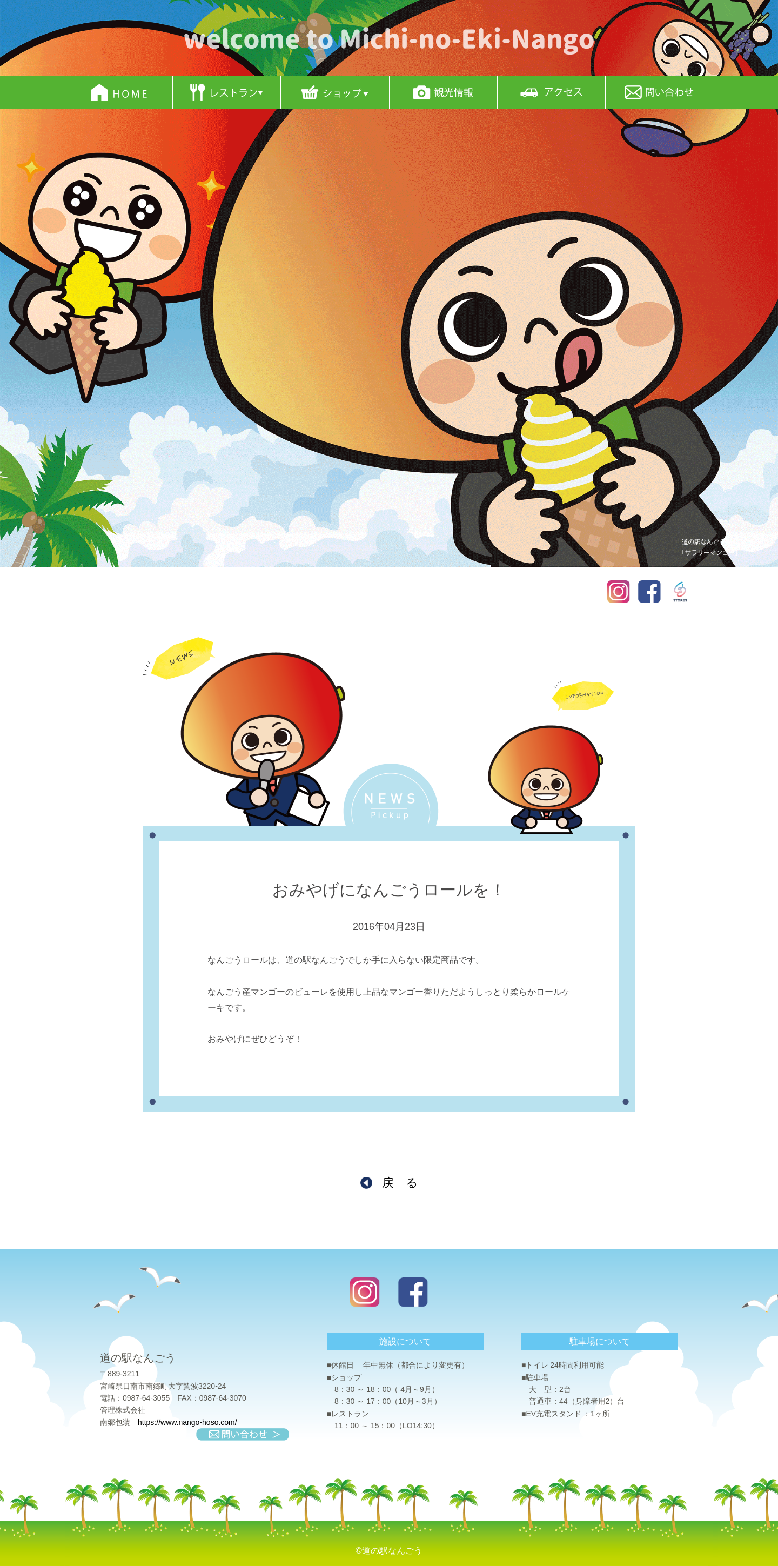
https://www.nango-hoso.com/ (187, 1422)
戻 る (400, 1182)
